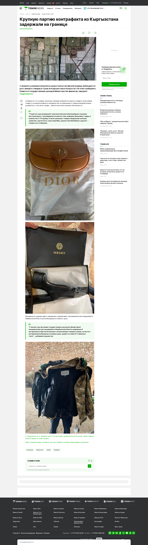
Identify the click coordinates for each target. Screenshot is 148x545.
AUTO (58, 3)
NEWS (22, 3)
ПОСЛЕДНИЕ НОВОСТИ (26, 542)
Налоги (49, 450)
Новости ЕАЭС (98, 517)
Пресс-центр (118, 526)
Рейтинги (78, 8)
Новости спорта (99, 526)
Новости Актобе (17, 512)
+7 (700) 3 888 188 (98, 533)
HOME (49, 3)
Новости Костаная (79, 512)
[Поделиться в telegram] (21, 105)
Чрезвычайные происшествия (78, 522)
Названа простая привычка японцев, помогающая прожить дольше (113, 182)
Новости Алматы (59, 508)
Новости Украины (79, 517)
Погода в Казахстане (19, 508)
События (56, 521)
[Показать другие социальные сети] (21, 112)
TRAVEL (65, 3)
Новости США (37, 517)
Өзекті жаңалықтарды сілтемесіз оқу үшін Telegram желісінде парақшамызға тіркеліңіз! (57, 442)
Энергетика (16, 521)
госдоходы (29, 450)
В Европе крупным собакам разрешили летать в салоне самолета (110, 112)
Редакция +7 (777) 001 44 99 (111, 3)
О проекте (16, 533)
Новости (50, 8)
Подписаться (114, 84)
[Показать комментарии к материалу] (21, 118)
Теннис (15, 526)
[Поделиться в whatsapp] (21, 101)
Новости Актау (17, 517)
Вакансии (39, 533)
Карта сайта (37, 508)
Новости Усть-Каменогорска (37, 513)
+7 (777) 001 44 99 (77, 533)
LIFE (27, 3)
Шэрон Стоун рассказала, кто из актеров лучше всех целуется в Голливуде (112, 172)
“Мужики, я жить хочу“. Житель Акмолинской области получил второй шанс (112, 133)
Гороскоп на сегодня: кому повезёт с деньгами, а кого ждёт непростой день (114, 160)
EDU (71, 3)
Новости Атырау (120, 512)
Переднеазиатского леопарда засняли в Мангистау (111, 101)
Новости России (58, 517)
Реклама (125, 3)
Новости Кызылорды (100, 512)
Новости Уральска (59, 512)
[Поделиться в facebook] (21, 108)
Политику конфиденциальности (113, 88)
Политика (77, 526)
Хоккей (56, 526)
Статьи (57, 8)
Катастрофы (98, 521)
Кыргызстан (39, 450)
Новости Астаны (79, 508)
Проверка (57, 450)
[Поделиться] (95, 33)
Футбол (117, 521)
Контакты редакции (28, 533)
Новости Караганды (121, 508)
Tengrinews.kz (26, 94)
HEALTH (41, 3)
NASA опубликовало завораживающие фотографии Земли (114, 150)
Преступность (37, 521)
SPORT (33, 3)
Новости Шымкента (100, 508)
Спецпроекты (67, 8)
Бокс (34, 526)
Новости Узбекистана (121, 517)
